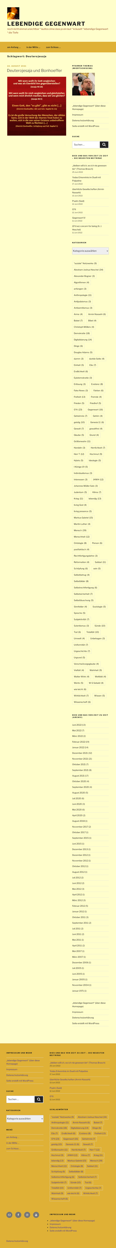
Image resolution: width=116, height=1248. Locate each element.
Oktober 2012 (79, 866)
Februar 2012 (78, 906)
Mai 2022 (76, 730)
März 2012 (77, 900)
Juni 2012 (76, 883)
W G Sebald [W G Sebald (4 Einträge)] (96, 682)
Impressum (77, 114)
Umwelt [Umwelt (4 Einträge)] (79, 638)
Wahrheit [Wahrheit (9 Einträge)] (96, 670)
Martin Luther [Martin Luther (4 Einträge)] (82, 524)
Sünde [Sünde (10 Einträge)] (100, 625)
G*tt (74, 209)
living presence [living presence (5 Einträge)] (83, 511)
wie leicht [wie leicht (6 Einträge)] (80, 689)
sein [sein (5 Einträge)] (97, 568)
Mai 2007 (77, 951)
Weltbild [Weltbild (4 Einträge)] (100, 676)
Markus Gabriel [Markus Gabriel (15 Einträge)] (83, 517)
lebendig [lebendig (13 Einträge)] (95, 498)
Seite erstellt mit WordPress (85, 126)
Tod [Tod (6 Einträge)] (77, 632)
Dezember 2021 (80, 753)
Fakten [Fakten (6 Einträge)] (98, 390)
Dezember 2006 (80, 962)
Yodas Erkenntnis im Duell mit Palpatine (69, 1071)
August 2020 (78, 792)
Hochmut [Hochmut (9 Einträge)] (96, 454)
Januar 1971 (78, 990)
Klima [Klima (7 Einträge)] (96, 492)
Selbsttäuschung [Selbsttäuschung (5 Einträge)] (83, 600)
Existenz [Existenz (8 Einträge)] (97, 384)
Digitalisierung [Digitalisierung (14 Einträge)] (83, 339)
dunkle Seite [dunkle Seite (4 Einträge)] (96, 358)
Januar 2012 (78, 911)
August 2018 (78, 821)
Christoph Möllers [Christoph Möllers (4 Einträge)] (84, 326)
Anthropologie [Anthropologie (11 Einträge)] (83, 295)
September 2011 (80, 923)
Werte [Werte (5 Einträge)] (78, 682)
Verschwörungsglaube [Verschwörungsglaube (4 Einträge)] (86, 663)
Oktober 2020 (79, 781)
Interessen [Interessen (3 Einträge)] (80, 479)
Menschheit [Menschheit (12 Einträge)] (82, 536)
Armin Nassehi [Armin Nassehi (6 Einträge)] (97, 314)
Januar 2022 (78, 747)
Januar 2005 (78, 979)
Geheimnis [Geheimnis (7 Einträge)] (80, 415)
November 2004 (80, 985)
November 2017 (80, 826)
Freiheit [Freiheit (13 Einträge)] (79, 396)
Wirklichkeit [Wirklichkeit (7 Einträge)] (81, 695)
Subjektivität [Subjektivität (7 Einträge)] (81, 619)
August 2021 (78, 775)
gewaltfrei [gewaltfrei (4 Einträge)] (95, 428)
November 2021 (80, 758)
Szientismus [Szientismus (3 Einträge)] (81, 625)
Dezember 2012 (80, 855)
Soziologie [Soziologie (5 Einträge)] (99, 606)
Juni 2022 (77, 725)
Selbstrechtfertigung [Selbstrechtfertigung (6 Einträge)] (85, 587)
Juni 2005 (77, 974)
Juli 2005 (76, 968)
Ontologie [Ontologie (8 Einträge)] (80, 543)
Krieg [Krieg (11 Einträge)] (78, 498)
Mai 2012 (76, 889)
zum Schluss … (53, 47)
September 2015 (80, 838)
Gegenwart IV (78, 217)
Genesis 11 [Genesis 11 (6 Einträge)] (97, 422)
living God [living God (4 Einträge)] (80, 504)
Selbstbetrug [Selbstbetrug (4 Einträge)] (82, 574)
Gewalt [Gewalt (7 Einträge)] (79, 428)
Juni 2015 (77, 843)
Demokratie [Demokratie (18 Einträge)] (82, 333)
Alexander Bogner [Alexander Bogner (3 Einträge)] (84, 276)
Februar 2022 (78, 741)
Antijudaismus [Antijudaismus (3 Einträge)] (82, 301)
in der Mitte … (33, 47)
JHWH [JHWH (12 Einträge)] (98, 479)
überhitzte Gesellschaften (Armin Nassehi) (70, 1079)
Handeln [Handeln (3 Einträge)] (79, 447)
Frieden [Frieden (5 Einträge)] (79, 403)
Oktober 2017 (79, 832)
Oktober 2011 (78, 917)
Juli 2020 (76, 798)
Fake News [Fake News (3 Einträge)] (81, 390)
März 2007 (77, 957)
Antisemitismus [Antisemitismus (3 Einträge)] (83, 307)
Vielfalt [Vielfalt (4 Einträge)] (79, 670)
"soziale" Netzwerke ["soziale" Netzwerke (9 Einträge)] (85, 263)
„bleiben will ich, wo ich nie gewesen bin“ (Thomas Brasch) (77, 1062)
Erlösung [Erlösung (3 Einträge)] (80, 384)
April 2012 (77, 894)
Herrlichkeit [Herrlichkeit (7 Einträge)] (98, 447)
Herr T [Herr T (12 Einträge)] (79, 454)
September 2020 (80, 787)
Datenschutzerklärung (83, 120)
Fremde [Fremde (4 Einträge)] (96, 396)
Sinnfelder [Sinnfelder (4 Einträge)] (80, 606)
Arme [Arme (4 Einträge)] (78, 314)
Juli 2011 (76, 928)
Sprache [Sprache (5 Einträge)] (79, 613)
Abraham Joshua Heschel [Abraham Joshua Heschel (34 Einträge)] (88, 269)
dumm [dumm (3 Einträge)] (79, 358)
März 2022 (77, 736)
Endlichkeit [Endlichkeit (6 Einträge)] (81, 371)
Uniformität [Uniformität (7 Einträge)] (81, 644)
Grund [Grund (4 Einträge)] (94, 435)
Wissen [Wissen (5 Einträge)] (99, 695)
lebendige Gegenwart (46, 23)
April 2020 (77, 815)
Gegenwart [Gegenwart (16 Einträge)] (95, 409)
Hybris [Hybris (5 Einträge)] (78, 460)
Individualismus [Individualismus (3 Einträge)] (83, 473)
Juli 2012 (76, 877)
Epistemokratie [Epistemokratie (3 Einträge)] (83, 377)
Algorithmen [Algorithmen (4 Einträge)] (81, 282)
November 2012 (80, 860)
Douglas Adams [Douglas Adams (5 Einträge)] (83, 352)
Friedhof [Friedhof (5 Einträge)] (95, 403)
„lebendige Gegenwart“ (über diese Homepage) (72, 1220)
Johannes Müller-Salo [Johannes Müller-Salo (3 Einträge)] (86, 485)
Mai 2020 (77, 809)
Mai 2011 (76, 939)
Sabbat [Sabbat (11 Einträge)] (100, 562)
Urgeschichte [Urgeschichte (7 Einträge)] (82, 651)
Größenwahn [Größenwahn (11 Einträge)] (82, 441)
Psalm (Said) (78, 201)
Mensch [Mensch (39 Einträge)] (80, 530)
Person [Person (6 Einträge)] (97, 543)
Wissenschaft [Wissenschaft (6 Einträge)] (82, 702)
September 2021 (80, 770)
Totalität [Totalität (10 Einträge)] (92, 632)
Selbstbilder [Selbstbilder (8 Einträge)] (81, 581)
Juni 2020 (77, 804)
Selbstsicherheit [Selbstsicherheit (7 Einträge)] (83, 593)
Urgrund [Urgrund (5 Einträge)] (79, 657)
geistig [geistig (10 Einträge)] (79, 422)
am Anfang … (14, 47)
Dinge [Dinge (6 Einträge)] (78, 346)
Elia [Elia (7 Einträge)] (92, 365)
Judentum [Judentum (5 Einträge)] (80, 492)
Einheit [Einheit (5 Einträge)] (79, 365)
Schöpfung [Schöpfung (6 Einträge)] (81, 568)
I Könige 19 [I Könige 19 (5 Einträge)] (81, 466)
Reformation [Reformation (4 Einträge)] (81, 562)
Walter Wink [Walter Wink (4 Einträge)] (81, 676)
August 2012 (78, 872)
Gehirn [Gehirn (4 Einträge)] (98, 415)
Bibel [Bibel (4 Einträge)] (92, 320)
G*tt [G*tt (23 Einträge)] (78, 409)
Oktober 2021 (79, 764)
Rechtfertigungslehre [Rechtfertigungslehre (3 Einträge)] (86, 555)
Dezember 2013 (80, 849)
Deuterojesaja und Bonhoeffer (34, 70)
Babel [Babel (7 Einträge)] (78, 320)
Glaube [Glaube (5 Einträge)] (79, 435)
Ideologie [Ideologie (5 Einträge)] (95, 460)
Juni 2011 (76, 934)
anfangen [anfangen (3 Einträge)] (80, 288)
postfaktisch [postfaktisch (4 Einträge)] (81, 549)
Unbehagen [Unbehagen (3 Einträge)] (97, 638)
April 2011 (77, 945)
